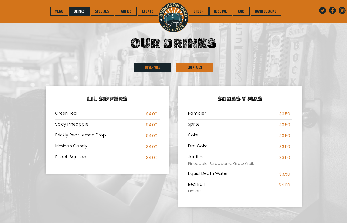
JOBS (241, 11)
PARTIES (125, 11)
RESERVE (221, 11)
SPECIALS (102, 11)
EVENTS (148, 11)
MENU (59, 11)
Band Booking (266, 11)
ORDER (199, 11)
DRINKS (79, 11)
